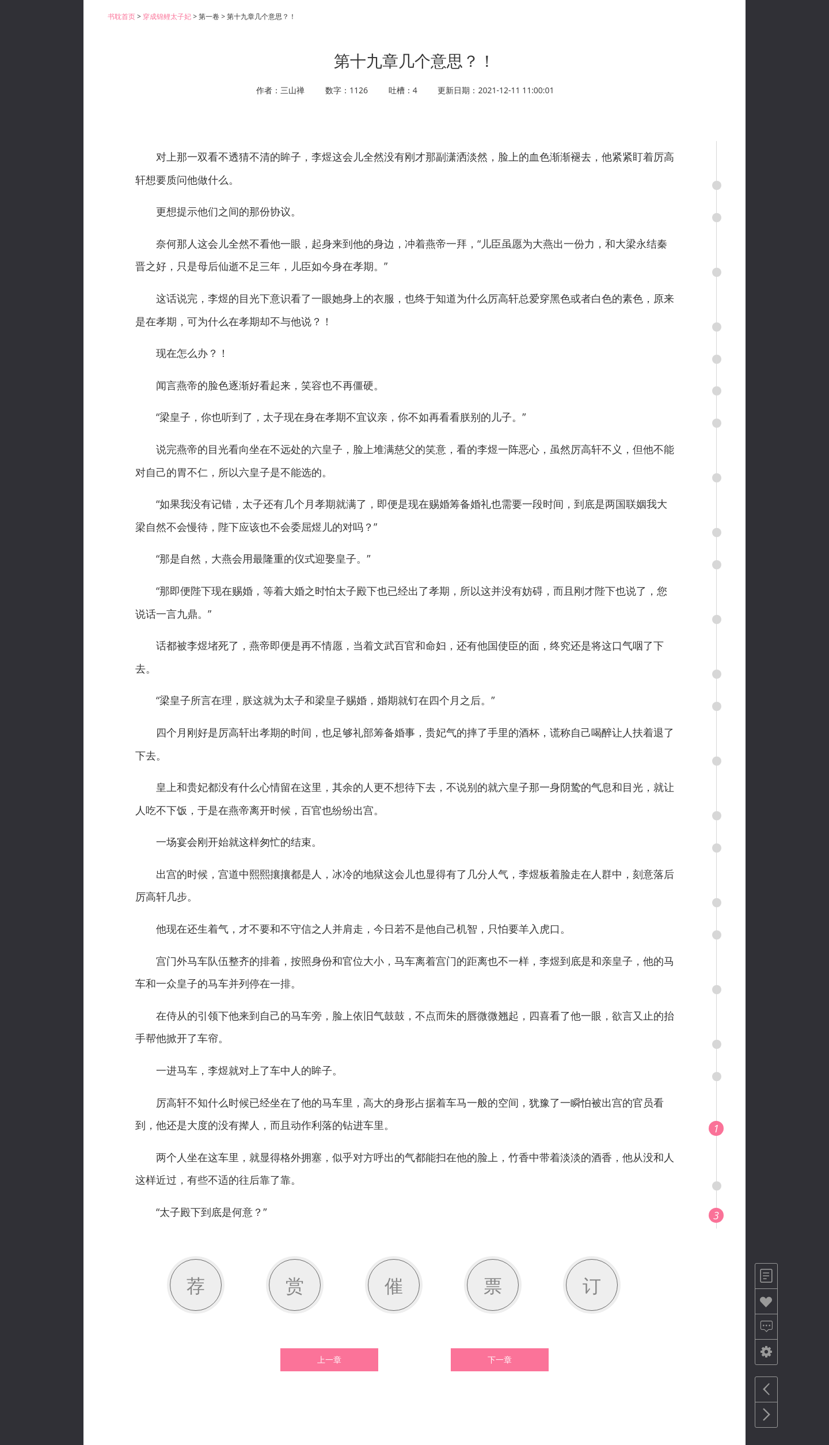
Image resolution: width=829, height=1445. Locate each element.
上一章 (329, 1359)
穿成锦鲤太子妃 (167, 16)
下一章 (500, 1359)
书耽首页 (121, 16)
